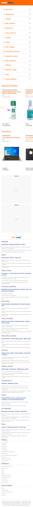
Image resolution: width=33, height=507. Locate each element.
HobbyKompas (5, 453)
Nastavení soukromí (15, 505)
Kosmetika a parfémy (6, 475)
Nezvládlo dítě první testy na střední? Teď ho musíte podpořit (15, 402)
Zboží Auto (4, 457)
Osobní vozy (4, 446)
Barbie (3, 470)
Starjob (3, 488)
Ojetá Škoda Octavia (6, 459)
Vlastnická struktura (25, 505)
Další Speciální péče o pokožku (9, 90)
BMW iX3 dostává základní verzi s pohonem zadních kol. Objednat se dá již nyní (16, 312)
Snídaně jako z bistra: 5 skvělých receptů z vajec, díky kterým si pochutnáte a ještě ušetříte (15, 357)
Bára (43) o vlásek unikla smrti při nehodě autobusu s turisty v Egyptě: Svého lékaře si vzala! (15, 374)
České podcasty (5, 490)
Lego (3, 471)
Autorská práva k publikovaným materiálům (11, 502)
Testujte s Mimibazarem (7, 466)
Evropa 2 (3, 495)
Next (30, 108)
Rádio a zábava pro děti (7, 492)
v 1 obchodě (5, 169)
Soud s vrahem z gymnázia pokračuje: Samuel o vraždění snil (15, 280)
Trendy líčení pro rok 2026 (7, 293)
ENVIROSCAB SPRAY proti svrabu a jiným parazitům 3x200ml (11, 92)
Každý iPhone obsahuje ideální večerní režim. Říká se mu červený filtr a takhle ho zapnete (16, 332)
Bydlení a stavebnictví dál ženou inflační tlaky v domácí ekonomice (16, 347)
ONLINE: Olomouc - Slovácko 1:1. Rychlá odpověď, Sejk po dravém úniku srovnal (16, 261)
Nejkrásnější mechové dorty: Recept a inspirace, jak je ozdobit (15, 360)
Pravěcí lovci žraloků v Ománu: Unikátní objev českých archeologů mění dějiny (16, 414)
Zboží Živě (4, 444)
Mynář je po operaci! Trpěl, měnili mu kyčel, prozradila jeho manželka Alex (14, 436)
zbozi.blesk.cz (5, 450)
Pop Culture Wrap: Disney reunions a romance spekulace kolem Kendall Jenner (15, 388)
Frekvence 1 (4, 493)
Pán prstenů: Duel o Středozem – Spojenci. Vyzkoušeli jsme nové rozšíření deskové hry (15, 420)
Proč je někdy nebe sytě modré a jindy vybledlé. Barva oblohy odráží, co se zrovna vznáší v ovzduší (15, 329)
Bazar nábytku (5, 482)
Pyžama (3, 473)
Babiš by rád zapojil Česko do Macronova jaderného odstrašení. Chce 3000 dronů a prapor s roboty (15, 278)
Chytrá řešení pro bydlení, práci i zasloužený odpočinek (14, 405)
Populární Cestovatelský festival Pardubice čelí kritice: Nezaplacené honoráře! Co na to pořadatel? (16, 247)
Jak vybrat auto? (5, 461)
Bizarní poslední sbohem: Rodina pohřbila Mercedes (13, 252)
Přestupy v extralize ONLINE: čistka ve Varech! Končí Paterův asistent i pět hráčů (16, 264)
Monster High (4, 468)
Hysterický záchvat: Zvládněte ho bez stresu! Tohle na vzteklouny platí (15, 297)
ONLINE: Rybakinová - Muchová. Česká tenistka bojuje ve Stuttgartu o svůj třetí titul (16, 267)
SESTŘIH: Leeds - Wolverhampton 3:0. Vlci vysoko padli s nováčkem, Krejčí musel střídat (16, 430)
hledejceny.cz (4, 442)
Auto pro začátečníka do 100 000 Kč (9, 455)
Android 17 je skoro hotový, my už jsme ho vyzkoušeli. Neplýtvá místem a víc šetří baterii (15, 326)
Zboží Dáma (4, 448)
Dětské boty (4, 479)
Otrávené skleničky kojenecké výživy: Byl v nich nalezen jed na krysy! (16, 250)
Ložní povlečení (5, 481)
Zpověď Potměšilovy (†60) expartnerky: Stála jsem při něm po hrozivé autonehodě (15, 283)
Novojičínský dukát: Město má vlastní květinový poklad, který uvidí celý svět (16, 377)
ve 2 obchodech (6, 125)
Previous (2, 108)
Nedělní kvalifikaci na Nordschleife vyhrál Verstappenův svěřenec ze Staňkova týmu (16, 315)
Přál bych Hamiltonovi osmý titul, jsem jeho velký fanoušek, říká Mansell (15, 309)
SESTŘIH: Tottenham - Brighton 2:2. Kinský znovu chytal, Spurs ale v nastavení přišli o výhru (16, 433)
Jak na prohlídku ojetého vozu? (8, 451)
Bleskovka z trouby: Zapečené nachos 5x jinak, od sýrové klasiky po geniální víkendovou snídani (16, 362)
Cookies (8, 505)
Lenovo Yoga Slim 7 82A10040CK (11, 138)
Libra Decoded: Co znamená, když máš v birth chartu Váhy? (14, 386)
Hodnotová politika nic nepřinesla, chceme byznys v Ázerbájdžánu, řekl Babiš (16, 345)
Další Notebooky (6, 135)
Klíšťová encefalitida (6, 404)
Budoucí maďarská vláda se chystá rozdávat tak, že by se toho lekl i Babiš (16, 342)
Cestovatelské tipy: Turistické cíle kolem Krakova (12, 371)
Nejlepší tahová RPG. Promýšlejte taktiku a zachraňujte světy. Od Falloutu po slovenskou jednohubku (16, 417)
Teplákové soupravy (6, 477)
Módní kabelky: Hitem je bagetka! (9, 295)
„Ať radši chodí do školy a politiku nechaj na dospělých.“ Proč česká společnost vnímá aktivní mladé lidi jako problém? (16, 391)
